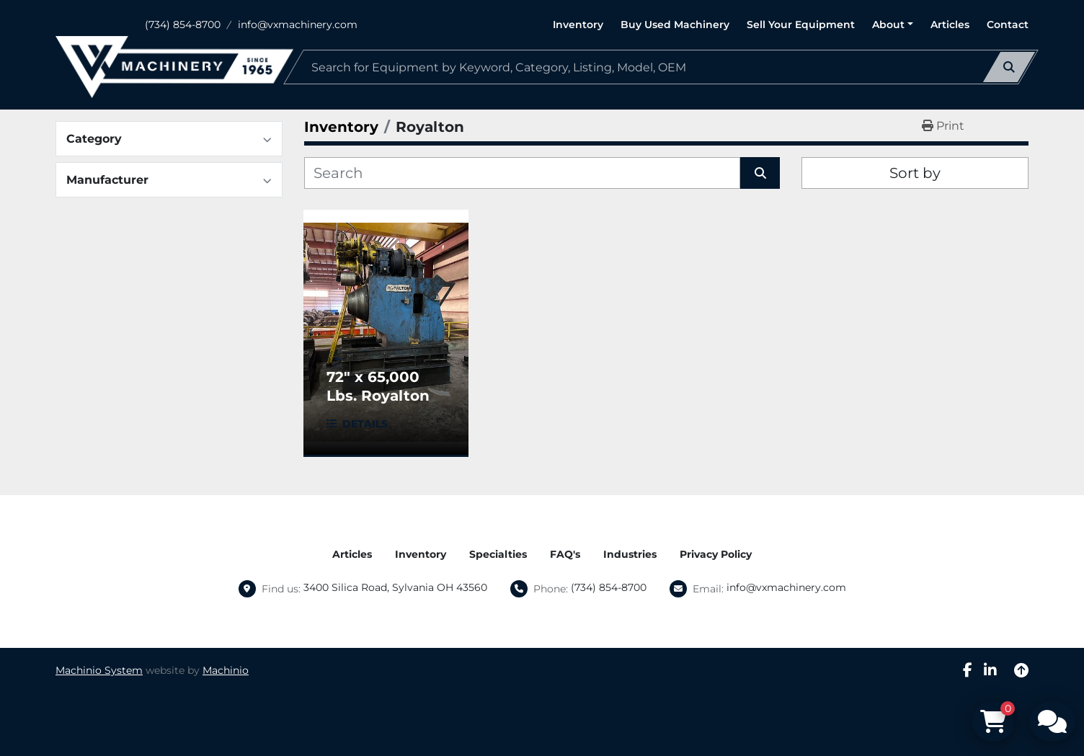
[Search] (661, 67)
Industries (630, 554)
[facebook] (967, 670)
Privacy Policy (716, 554)
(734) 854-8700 (183, 24)
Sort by (915, 173)
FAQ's (565, 554)
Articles (949, 24)
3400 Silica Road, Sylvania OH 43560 (395, 587)
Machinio (226, 670)
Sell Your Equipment (801, 24)
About (888, 24)
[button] (892, 24)
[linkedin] (990, 670)
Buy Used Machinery (675, 24)
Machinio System (99, 670)
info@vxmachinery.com (297, 24)
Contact (1008, 24)
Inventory (578, 24)
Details (365, 423)
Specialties (498, 554)
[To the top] (1021, 670)
